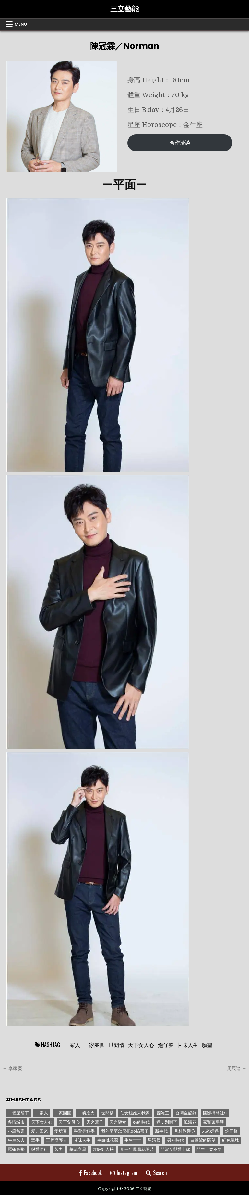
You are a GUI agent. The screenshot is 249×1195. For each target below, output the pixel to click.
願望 (207, 1044)
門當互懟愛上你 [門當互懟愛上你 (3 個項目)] (175, 1149)
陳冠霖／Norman (124, 46)
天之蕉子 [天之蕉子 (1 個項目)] (94, 1122)
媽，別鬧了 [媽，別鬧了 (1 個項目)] (166, 1122)
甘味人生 (187, 1044)
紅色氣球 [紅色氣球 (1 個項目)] (230, 1140)
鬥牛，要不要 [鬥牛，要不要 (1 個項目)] (209, 1149)
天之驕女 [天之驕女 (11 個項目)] (118, 1122)
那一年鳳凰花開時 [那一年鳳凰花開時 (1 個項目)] (137, 1149)
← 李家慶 (12, 1068)
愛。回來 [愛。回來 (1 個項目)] (39, 1131)
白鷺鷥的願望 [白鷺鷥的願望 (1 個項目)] (203, 1140)
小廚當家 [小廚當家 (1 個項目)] (16, 1131)
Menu (21, 24)
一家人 (72, 1044)
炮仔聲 (165, 1044)
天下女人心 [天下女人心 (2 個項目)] (41, 1122)
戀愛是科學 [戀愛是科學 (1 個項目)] (84, 1131)
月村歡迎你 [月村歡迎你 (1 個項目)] (184, 1131)
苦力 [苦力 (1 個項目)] (58, 1149)
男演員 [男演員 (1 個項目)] (154, 1140)
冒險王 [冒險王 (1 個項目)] (162, 1113)
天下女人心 (141, 1044)
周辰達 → (236, 1068)
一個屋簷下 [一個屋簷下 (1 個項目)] (18, 1113)
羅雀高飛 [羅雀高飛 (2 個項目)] (16, 1149)
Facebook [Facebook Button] (90, 1172)
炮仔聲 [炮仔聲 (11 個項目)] (231, 1131)
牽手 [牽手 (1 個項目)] (35, 1140)
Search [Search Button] (156, 1172)
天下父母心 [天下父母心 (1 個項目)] (69, 1122)
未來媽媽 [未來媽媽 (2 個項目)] (210, 1131)
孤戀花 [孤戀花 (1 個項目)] (190, 1122)
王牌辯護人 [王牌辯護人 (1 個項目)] (56, 1140)
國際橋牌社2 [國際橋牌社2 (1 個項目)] (215, 1113)
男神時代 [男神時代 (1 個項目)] (175, 1140)
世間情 (116, 1044)
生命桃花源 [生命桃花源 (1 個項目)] (107, 1140)
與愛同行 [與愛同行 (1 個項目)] (39, 1149)
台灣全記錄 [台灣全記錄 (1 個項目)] (185, 1113)
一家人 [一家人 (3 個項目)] (41, 1113)
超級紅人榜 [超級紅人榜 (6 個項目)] (103, 1149)
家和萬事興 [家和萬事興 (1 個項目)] (213, 1122)
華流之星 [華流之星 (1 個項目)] (77, 1149)
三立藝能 (124, 9)
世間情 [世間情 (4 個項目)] (107, 1113)
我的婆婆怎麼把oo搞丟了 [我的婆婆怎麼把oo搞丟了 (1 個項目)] (124, 1131)
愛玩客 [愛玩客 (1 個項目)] (60, 1131)
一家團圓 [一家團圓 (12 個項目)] (62, 1113)
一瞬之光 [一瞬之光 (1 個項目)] (86, 1113)
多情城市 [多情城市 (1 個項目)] (16, 1122)
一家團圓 (94, 1044)
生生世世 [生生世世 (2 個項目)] (132, 1140)
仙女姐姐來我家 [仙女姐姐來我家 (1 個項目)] (135, 1113)
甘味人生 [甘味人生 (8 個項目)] (82, 1140)
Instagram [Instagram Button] (123, 1172)
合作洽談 (180, 143)
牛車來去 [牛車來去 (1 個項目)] (16, 1140)
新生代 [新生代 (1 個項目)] (161, 1131)
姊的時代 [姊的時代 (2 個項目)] (141, 1122)
